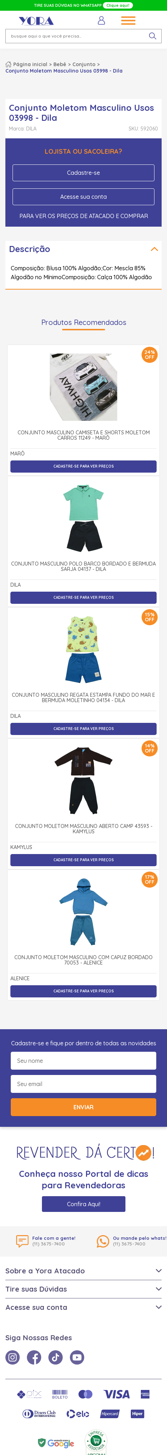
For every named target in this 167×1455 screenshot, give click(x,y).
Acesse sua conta (83, 196)
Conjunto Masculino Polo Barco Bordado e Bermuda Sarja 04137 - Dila (83, 566)
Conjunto (83, 64)
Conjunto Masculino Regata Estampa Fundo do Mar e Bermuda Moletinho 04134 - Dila (83, 698)
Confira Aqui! (83, 1204)
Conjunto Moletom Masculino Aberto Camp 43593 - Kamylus (83, 829)
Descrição (29, 248)
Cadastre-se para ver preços (83, 466)
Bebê (59, 64)
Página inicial (30, 64)
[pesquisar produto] (152, 36)
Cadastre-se (83, 172)
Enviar (83, 1107)
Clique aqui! (117, 5)
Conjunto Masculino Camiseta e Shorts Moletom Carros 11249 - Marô (84, 435)
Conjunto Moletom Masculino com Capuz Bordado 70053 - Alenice (83, 960)
